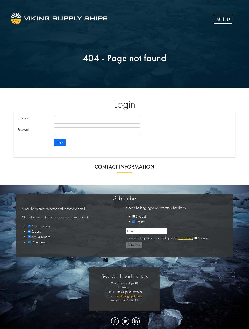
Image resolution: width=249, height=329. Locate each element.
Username (23, 118)
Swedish (141, 216)
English (140, 221)
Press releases (40, 226)
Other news (38, 242)
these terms (185, 238)
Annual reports (40, 236)
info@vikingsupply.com (129, 296)
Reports (36, 231)
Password (23, 129)
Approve (203, 238)
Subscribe (134, 245)
